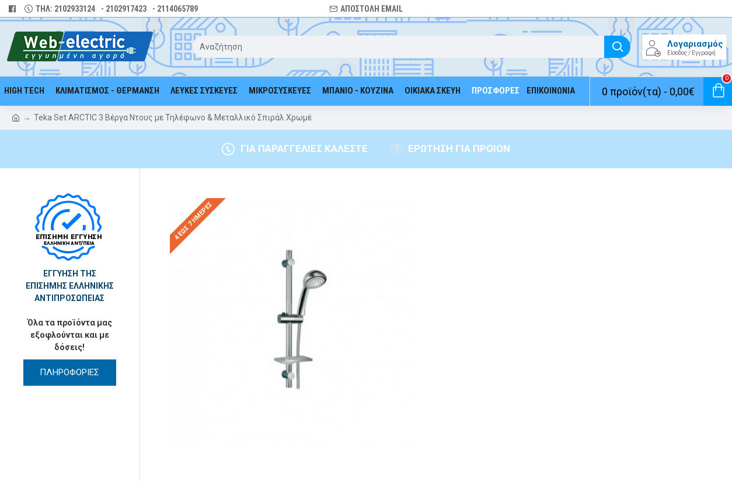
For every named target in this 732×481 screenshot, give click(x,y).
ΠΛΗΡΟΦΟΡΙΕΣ (69, 372)
